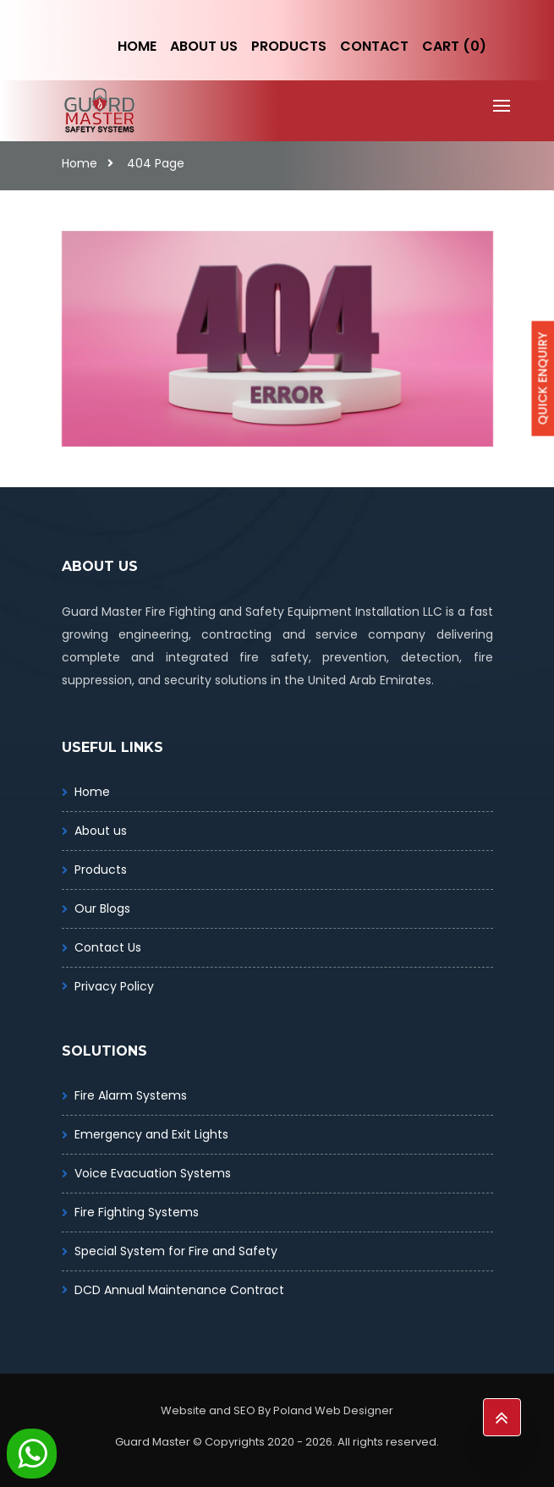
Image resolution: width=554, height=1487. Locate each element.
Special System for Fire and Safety (175, 1251)
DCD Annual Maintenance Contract (179, 1289)
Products (288, 46)
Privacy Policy (114, 986)
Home (137, 46)
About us (100, 830)
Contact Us (107, 947)
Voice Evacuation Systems (152, 1173)
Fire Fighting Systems (136, 1212)
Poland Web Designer (333, 1410)
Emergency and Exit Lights (151, 1134)
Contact (374, 46)
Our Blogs (102, 908)
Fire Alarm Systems (130, 1095)
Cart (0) (454, 46)
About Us (204, 46)
